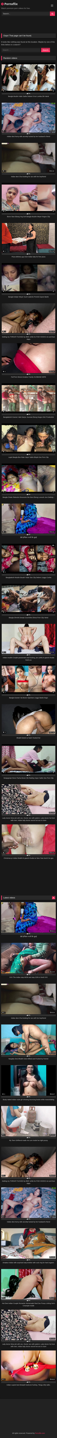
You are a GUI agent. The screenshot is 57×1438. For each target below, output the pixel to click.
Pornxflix (9, 4)
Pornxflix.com (40, 1433)
